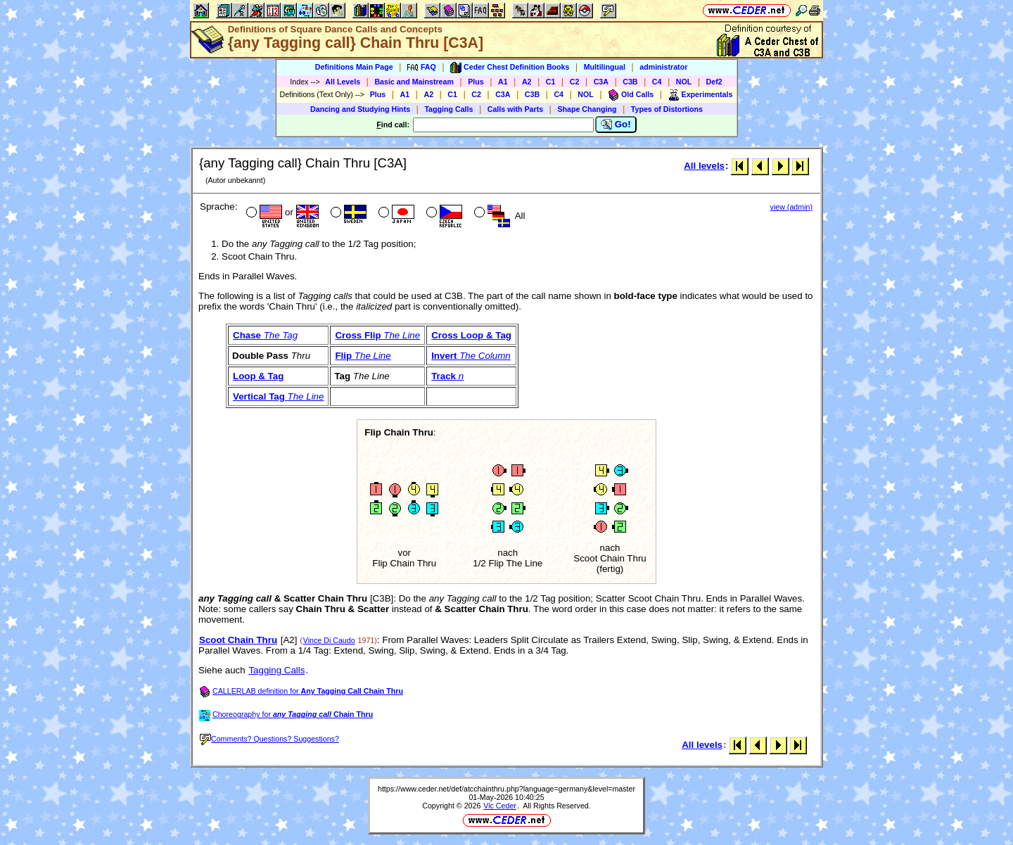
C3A (601, 81)
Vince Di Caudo (329, 640)
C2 (575, 81)
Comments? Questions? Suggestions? (269, 739)
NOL (684, 81)
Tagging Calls (448, 109)
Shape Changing (586, 109)
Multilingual (604, 67)
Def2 (714, 81)
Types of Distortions (667, 109)
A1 (503, 81)
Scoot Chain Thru (238, 640)
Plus (476, 81)
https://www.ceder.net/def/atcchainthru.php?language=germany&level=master (506, 788)
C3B (630, 81)
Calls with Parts (515, 109)
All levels (704, 165)
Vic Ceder (499, 805)
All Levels (342, 81)
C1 (551, 81)
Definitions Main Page (354, 67)
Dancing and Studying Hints (360, 109)
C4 (657, 81)
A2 (527, 81)
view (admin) (791, 207)
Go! (616, 124)
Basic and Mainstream (414, 81)
